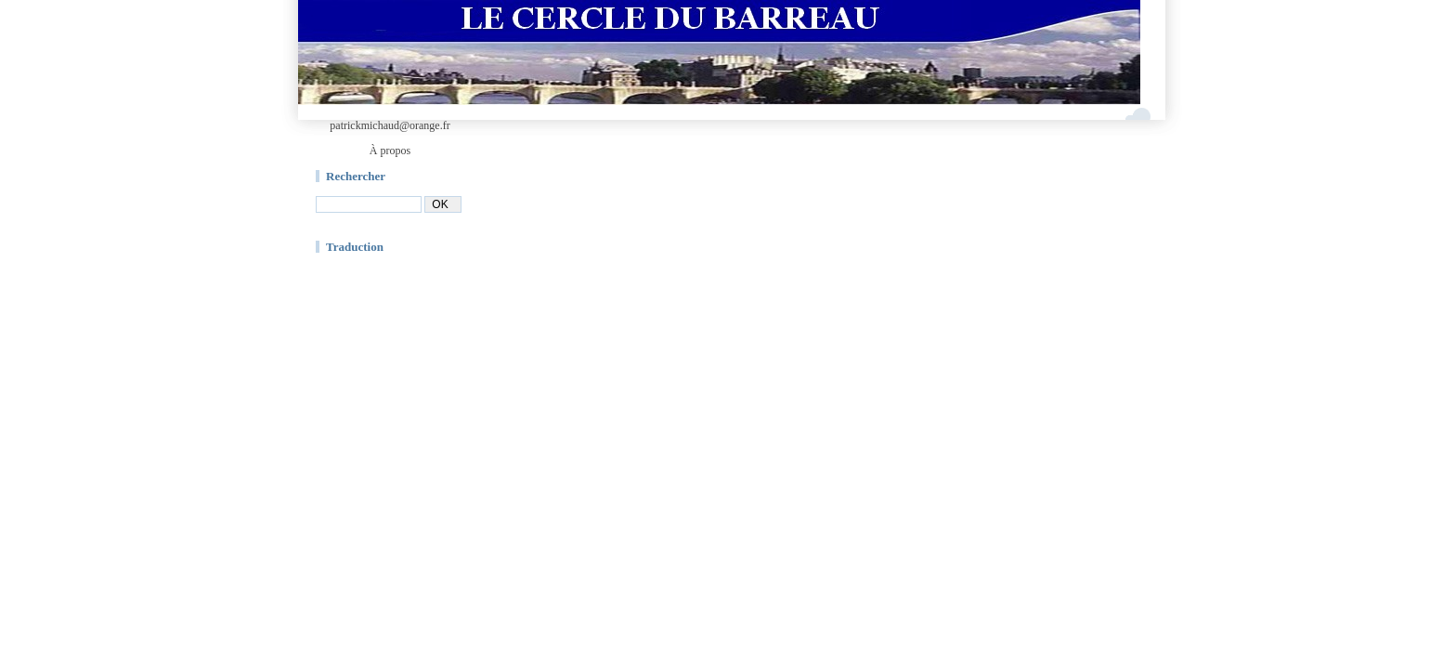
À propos (390, 150)
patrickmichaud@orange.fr (389, 125)
